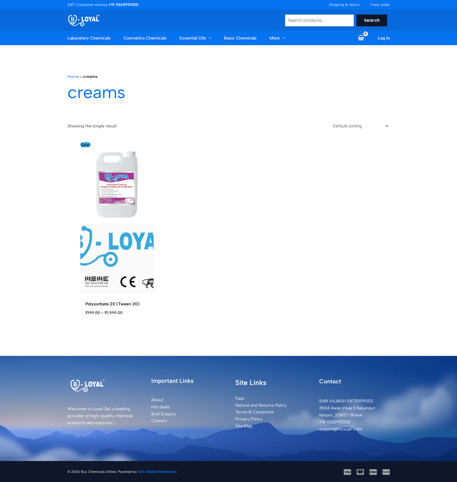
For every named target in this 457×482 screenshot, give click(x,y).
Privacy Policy (248, 418)
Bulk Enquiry (163, 413)
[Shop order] (358, 125)
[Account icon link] (384, 38)
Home (73, 76)
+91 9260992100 (335, 421)
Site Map (244, 425)
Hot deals (160, 406)
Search (372, 20)
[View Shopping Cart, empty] (361, 38)
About (157, 399)
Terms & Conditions (254, 411)
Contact (159, 420)
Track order (380, 4)
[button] (208, 38)
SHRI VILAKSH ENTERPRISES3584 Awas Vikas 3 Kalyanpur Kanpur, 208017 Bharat (348, 407)
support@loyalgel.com (341, 428)
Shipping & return (344, 4)
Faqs (239, 398)
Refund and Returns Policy (261, 404)
